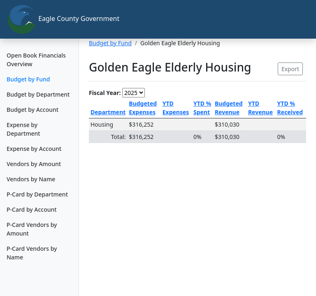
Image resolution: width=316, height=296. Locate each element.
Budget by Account (32, 109)
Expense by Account (34, 149)
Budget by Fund (28, 79)
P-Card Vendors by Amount (32, 229)
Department (108, 112)
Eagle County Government (43, 19)
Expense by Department (23, 129)
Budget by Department (38, 94)
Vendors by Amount (34, 164)
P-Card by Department (37, 194)
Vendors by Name (31, 179)
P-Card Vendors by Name (32, 253)
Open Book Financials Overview (36, 59)
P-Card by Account (32, 209)
